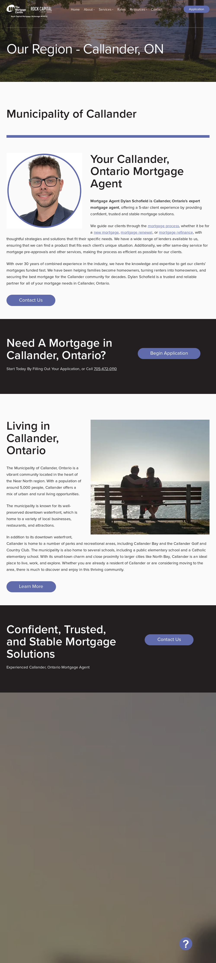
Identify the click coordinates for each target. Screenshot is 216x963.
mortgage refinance (176, 232)
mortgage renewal (136, 232)
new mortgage (106, 232)
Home (75, 9)
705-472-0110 (105, 369)
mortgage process (163, 226)
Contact (156, 9)
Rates (121, 9)
